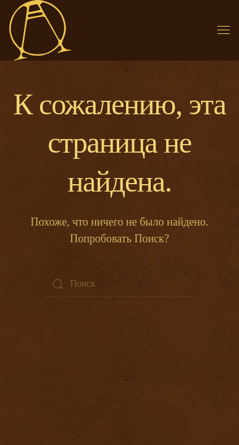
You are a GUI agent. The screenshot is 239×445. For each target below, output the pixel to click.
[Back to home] (40, 30)
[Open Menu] (223, 30)
